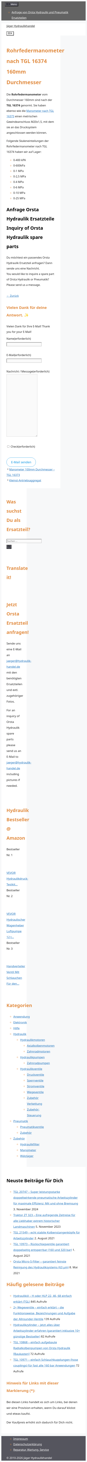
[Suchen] (8, 547)
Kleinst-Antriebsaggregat (25, 480)
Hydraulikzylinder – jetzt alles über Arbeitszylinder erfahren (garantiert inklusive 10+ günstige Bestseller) (46, 1330)
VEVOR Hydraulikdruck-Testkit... (17, 878)
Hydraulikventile (31, 1069)
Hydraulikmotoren (32, 1040)
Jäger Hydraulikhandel (20, 26)
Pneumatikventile (32, 1127)
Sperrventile (35, 1080)
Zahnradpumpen (38, 1063)
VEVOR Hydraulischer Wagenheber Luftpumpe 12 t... (15, 925)
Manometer (28, 1150)
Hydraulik (19, 1034)
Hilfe (16, 1028)
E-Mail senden (21, 462)
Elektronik (20, 1022)
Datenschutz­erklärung (27, 1444)
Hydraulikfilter (30, 1144)
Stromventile (35, 1086)
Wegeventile (35, 1092)
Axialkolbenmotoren (41, 1046)
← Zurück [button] (12, 296)
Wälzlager (26, 1156)
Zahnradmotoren (38, 1051)
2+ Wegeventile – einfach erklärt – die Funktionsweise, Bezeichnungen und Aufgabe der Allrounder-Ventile (44, 1313)
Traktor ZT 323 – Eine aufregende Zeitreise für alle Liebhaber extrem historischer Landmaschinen (44, 1221)
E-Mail (18, 355)
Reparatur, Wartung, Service (31, 1450)
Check (23, 446)
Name (18, 339)
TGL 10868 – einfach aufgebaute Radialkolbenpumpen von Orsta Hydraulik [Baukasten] (41, 1348)
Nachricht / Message (27, 371)
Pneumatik (20, 1121)
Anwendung (21, 1016)
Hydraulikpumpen (32, 1057)
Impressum (20, 1439)
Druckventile (35, 1075)
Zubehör (26, 1133)
